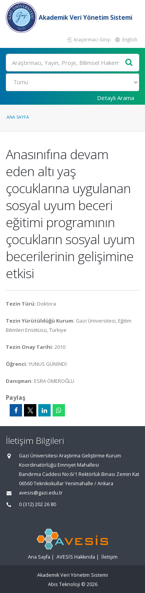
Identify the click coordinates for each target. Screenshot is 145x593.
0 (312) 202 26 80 (37, 504)
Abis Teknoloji (64, 584)
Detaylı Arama (115, 98)
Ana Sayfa (18, 117)
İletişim (109, 557)
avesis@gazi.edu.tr (41, 492)
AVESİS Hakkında (75, 557)
